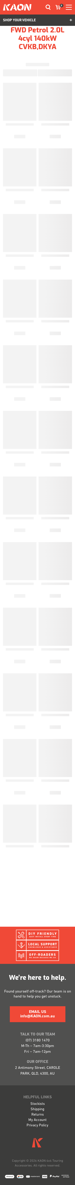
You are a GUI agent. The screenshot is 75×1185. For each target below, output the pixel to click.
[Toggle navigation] (47, 7)
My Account (37, 1120)
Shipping (37, 1109)
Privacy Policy (37, 1125)
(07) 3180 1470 (38, 1040)
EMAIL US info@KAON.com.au (37, 1014)
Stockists (37, 1104)
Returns (37, 1115)
